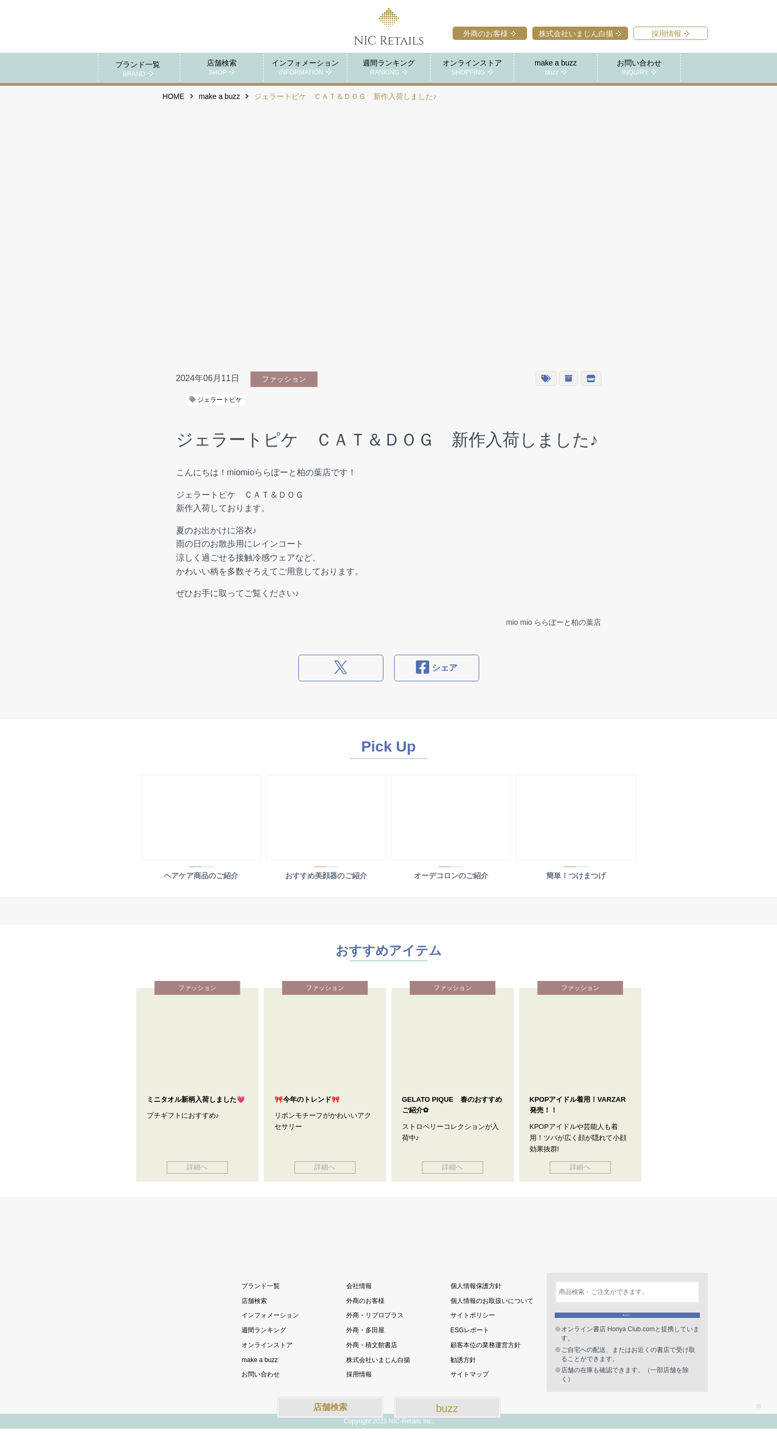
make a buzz (219, 96)
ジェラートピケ (215, 399)
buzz (447, 1408)
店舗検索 (330, 1407)
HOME (174, 96)
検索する (627, 1315)
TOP (750, 1398)
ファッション (284, 378)
